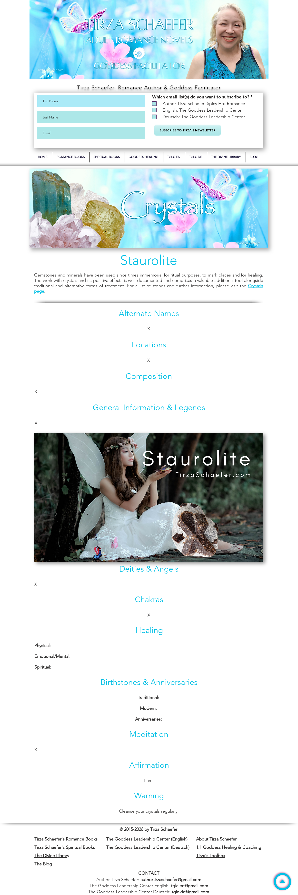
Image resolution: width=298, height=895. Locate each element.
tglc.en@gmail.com (189, 885)
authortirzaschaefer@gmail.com (170, 879)
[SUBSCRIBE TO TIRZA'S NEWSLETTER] (187, 130)
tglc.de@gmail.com (190, 892)
